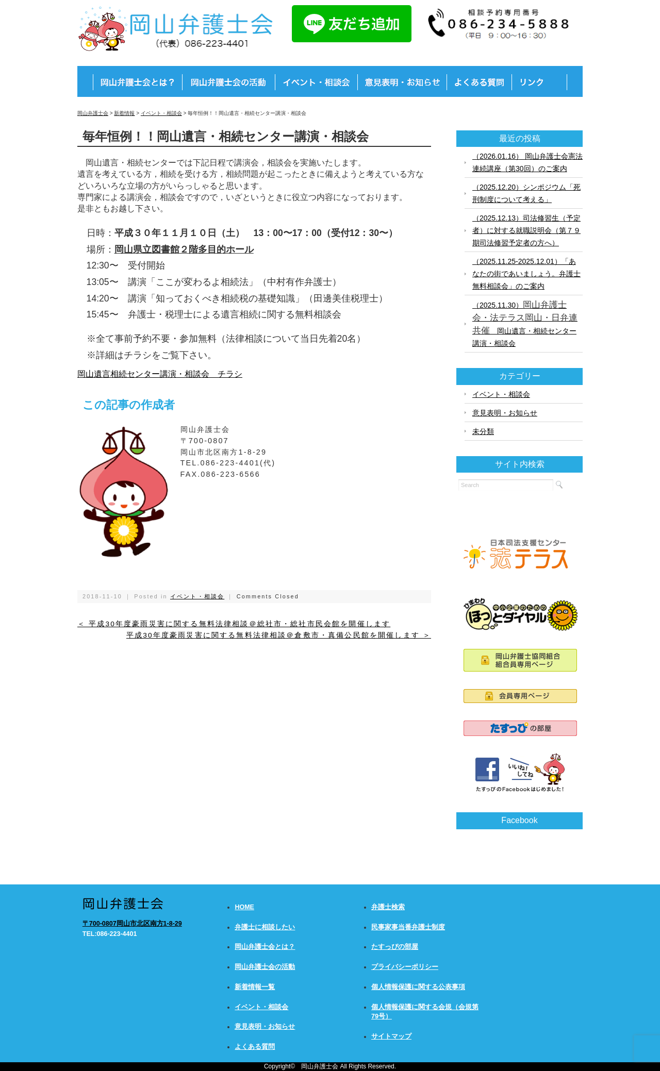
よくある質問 (255, 1046)
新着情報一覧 (255, 987)
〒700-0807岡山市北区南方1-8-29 (132, 923)
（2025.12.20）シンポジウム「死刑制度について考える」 (526, 193)
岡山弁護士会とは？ (265, 946)
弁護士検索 (388, 907)
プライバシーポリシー (404, 966)
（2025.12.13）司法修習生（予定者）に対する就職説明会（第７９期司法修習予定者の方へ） (526, 230)
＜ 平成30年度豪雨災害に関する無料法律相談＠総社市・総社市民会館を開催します (233, 624)
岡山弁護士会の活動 (265, 966)
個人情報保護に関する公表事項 (418, 987)
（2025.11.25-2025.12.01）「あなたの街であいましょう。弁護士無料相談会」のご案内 (526, 273)
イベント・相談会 (197, 596)
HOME (244, 907)
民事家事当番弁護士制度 (408, 927)
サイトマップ (391, 1036)
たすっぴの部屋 (394, 946)
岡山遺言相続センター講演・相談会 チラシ (159, 374)
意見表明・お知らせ (504, 413)
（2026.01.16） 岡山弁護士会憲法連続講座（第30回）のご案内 (527, 162)
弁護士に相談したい (265, 927)
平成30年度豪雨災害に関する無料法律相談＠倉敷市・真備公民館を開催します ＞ (278, 635)
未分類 (483, 431)
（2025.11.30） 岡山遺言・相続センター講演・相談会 (525, 323)
